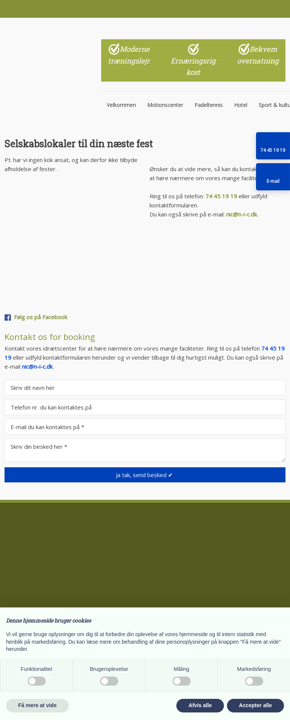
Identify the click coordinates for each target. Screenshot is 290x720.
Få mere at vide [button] (37, 705)
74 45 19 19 (221, 196)
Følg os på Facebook (40, 317)
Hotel (240, 104)
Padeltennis (208, 104)
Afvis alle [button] (199, 705)
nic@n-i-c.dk (37, 366)
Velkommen (121, 104)
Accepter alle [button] (255, 705)
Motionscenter (165, 104)
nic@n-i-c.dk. (242, 214)
